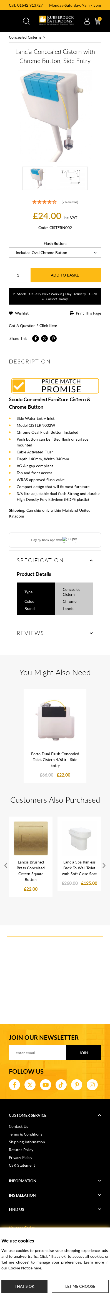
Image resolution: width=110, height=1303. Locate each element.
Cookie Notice (20, 1268)
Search (26, 21)
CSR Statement (22, 1165)
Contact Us (18, 1126)
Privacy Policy (20, 1157)
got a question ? (33, 325)
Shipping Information (27, 1141)
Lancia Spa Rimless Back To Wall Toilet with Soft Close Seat (79, 867)
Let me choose (80, 1286)
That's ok (24, 1286)
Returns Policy (21, 1149)
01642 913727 (30, 5)
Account (87, 21)
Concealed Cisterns (25, 37)
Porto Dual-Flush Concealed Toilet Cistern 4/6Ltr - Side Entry (55, 759)
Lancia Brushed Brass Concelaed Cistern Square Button (31, 870)
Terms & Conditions (25, 1134)
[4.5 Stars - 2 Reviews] (55, 202)
